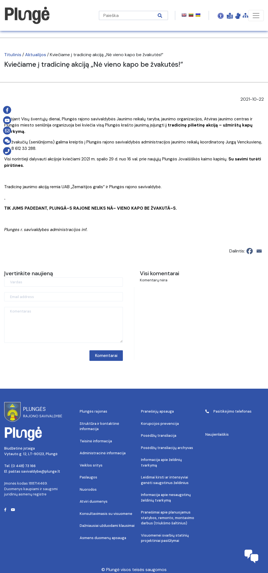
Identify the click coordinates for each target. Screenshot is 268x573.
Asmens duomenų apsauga (103, 537)
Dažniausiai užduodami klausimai (107, 525)
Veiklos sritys (91, 465)
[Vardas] (63, 282)
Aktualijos (35, 55)
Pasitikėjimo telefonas (228, 411)
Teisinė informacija (96, 441)
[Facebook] (249, 251)
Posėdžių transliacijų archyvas (167, 447)
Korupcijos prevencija (160, 423)
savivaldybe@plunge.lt (40, 471)
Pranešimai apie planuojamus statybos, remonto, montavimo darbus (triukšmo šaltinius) (167, 517)
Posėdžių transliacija (158, 435)
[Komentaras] (63, 325)
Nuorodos (88, 489)
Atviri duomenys (94, 501)
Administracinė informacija (103, 453)
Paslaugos (88, 477)
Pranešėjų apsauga (157, 411)
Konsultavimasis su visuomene (106, 513)
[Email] (259, 251)
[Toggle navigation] (256, 15)
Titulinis (12, 55)
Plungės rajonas (93, 411)
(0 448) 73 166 (23, 465)
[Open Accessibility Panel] (220, 15)
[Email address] (63, 296)
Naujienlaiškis (217, 434)
